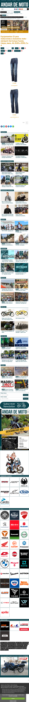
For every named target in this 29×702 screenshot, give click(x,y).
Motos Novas (19, 642)
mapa (7, 15)
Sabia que (3, 307)
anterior (25, 17)
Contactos (21, 31)
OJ (22, 48)
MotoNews (3, 132)
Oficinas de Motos (12, 645)
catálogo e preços (10, 12)
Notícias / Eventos (5, 31)
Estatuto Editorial (14, 685)
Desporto (3, 277)
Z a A (17, 48)
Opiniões (3, 219)
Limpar (2, 48)
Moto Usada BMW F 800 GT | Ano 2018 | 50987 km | (14, 665)
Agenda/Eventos (11, 642)
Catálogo (16, 31)
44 (2, 53)
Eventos (3, 365)
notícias (20, 13)
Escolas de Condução (10, 648)
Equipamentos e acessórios (7, 190)
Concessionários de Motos (22, 644)
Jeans (9, 50)
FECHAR (13, 698)
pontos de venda (17, 12)
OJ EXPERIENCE (14, 85)
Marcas (11, 31)
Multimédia (4, 248)
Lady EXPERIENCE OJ (14, 117)
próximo (18, 18)
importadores (16, 13)
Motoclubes (18, 648)
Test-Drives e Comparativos (7, 161)
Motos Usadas (4, 642)
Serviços (6, 650)
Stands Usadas (4, 645)
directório (4, 15)
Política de (13, 700)
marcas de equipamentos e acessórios (7, 13)
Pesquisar (25, 395)
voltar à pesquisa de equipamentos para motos (8, 18)
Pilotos (2, 650)
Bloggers (24, 648)
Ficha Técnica (7, 685)
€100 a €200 (17, 50)
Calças (2, 50)
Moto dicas (4, 336)
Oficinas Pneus (20, 645)
